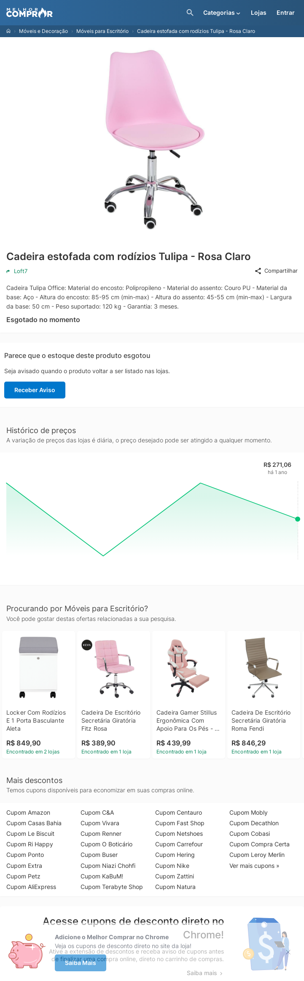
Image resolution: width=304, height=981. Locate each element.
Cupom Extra (24, 865)
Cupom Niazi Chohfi (108, 865)
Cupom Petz (23, 876)
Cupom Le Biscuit (30, 833)
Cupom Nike (172, 865)
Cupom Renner (101, 833)
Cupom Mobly (248, 812)
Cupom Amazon (28, 812)
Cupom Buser (99, 854)
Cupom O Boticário (106, 844)
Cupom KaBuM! (102, 876)
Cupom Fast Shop (179, 823)
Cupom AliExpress (31, 886)
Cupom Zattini (174, 876)
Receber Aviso (34, 389)
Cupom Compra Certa (259, 844)
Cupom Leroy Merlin (257, 854)
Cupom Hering (175, 854)
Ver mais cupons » (254, 865)
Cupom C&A (97, 812)
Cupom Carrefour (179, 844)
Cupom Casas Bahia (34, 823)
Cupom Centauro (178, 812)
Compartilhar (276, 271)
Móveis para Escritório (102, 31)
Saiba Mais (80, 962)
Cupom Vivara (100, 823)
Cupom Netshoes (179, 833)
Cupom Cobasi (249, 833)
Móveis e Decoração (43, 31)
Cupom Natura (175, 886)
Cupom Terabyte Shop (112, 886)
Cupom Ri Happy (29, 844)
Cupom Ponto (25, 854)
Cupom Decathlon (254, 823)
